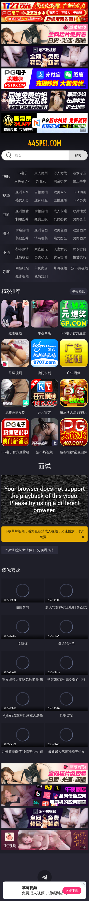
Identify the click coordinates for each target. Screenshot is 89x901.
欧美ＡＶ (60, 192)
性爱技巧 (79, 257)
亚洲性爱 (22, 211)
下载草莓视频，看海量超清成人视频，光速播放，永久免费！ (45, 534)
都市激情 (22, 249)
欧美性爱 (79, 211)
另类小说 (41, 257)
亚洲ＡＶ (22, 192)
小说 (6, 252)
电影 (6, 214)
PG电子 (22, 173)
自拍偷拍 (41, 192)
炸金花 (41, 181)
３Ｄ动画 (79, 192)
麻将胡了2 (22, 181)
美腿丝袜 (22, 238)
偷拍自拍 (41, 211)
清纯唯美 (41, 238)
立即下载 (72, 890)
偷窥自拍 (22, 230)
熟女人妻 (22, 200)
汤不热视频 (79, 268)
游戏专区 (79, 173)
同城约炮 (22, 268)
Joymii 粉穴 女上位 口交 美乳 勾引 (30, 550)
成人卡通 (60, 211)
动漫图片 (79, 230)
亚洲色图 (41, 230)
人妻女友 (60, 249)
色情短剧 (41, 276)
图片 (6, 233)
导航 (6, 271)
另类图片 (79, 238)
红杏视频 (22, 276)
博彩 (6, 176)
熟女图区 (60, 238)
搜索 (78, 155)
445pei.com (44, 143)
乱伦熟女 (60, 219)
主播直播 (60, 200)
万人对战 (60, 173)
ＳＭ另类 (79, 200)
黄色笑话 (60, 257)
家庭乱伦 (41, 249)
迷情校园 (22, 257)
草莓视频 (60, 268)
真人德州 (41, 173)
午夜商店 (41, 268)
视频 (6, 195)
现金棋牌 (60, 181)
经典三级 (41, 219)
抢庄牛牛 (79, 181)
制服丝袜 (22, 219)
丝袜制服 (41, 200)
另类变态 (79, 219)
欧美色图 (60, 230)
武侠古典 (79, 249)
